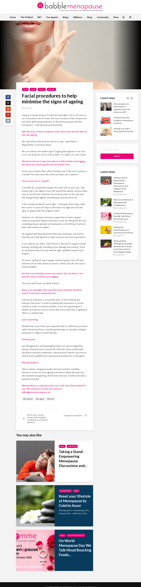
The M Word (27, 17)
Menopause (72, 446)
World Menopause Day (76, 535)
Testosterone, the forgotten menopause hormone (123, 120)
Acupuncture (65, 491)
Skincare (51, 89)
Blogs (66, 17)
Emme (93, 582)
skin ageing (27, 399)
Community (103, 17)
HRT (39, 17)
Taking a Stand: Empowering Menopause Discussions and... (73, 458)
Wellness (77, 17)
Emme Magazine (74, 582)
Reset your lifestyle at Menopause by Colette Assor (74, 501)
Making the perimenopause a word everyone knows (123, 230)
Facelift (41, 89)
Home (13, 17)
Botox (33, 89)
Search (117, 156)
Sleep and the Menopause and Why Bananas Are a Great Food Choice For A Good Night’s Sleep (123, 246)
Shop (89, 17)
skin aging (40, 399)
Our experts (52, 17)
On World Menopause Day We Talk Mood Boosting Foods (123, 216)
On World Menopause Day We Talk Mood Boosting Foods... (75, 547)
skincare (50, 399)
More (115, 17)
